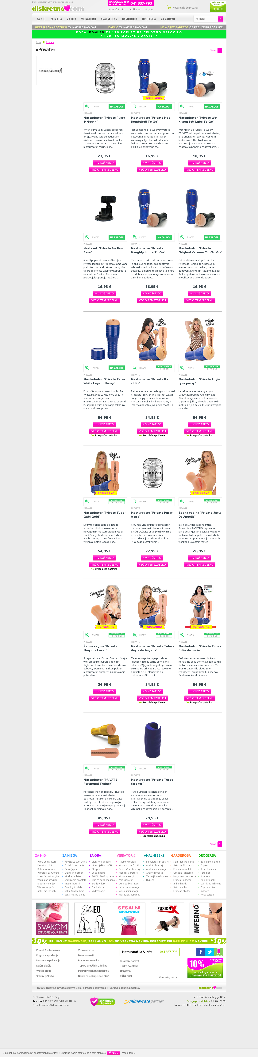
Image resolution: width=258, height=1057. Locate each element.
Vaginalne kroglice (47, 880)
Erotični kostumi (182, 880)
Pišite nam (126, 975)
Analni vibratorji (154, 865)
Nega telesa (207, 894)
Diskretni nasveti (129, 961)
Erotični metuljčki (46, 883)
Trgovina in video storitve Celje (64, 988)
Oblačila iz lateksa (183, 872)
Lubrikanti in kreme (211, 883)
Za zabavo (168, 19)
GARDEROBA (181, 855)
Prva (38, 42)
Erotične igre (99, 883)
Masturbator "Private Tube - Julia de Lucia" (200, 648)
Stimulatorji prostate (157, 861)
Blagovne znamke (88, 960)
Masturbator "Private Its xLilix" (149, 381)
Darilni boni (98, 887)
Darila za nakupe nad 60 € (93, 976)
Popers (205, 865)
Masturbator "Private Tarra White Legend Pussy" (104, 381)
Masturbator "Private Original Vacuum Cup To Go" (200, 250)
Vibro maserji (126, 876)
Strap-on (96, 869)
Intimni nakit (180, 883)
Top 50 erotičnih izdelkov (92, 965)
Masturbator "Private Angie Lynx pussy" (199, 381)
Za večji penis (72, 869)
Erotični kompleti (182, 869)
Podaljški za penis (74, 865)
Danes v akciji (86, 955)
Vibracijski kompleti (129, 894)
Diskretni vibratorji (129, 883)
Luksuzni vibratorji (129, 887)
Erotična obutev (181, 891)
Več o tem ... (129, 1052)
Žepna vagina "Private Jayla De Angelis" (200, 514)
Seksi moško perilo (75, 894)
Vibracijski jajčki (45, 887)
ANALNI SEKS (154, 855)
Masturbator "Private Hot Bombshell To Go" (150, 119)
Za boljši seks (208, 880)
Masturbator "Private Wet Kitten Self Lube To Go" (198, 119)
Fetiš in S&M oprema (103, 876)
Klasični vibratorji (128, 872)
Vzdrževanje (98, 891)
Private (50, 42)
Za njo (41, 19)
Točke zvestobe (129, 966)
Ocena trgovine (168, 977)
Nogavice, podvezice (184, 876)
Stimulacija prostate (75, 880)
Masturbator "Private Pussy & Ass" (152, 514)
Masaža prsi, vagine (48, 876)
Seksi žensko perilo (183, 861)
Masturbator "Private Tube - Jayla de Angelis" (152, 648)
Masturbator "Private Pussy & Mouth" (104, 119)
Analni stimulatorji (156, 869)
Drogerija (149, 19)
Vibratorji (88, 19)
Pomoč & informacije (48, 950)
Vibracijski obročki (102, 865)
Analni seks (109, 19)
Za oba (71, 19)
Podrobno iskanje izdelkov (93, 970)
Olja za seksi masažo (103, 880)
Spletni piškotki (45, 976)
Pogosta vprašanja (47, 955)
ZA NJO (40, 855)
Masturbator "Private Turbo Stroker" (152, 781)
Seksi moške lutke (47, 891)
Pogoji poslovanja (95, 988)
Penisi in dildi (44, 865)
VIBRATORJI (126, 855)
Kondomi (205, 876)
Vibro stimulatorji (46, 861)
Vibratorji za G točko (48, 872)
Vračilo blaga (43, 970)
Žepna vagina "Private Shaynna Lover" (100, 648)
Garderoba (129, 19)
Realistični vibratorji (129, 869)
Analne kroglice (154, 872)
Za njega (56, 19)
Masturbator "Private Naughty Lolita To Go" (148, 250)
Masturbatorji (72, 883)
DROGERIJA (207, 855)
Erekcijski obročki (74, 872)
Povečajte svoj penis (76, 861)
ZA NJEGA (69, 855)
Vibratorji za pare (101, 861)
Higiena (150, 880)
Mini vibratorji (126, 880)
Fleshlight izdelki (74, 887)
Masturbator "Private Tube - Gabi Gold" (104, 514)
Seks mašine (98, 872)
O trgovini (125, 971)
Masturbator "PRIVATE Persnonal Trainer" (100, 781)
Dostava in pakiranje (48, 960)
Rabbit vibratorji (46, 869)
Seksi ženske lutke (74, 891)
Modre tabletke (73, 876)
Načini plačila (43, 965)
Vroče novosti (86, 950)
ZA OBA (95, 855)
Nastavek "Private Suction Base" (103, 250)
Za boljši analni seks (157, 876)
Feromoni (206, 872)
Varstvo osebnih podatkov (125, 988)
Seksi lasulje (180, 887)
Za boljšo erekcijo (210, 861)
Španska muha (209, 869)
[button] (104, 162)
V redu (113, 1052)
